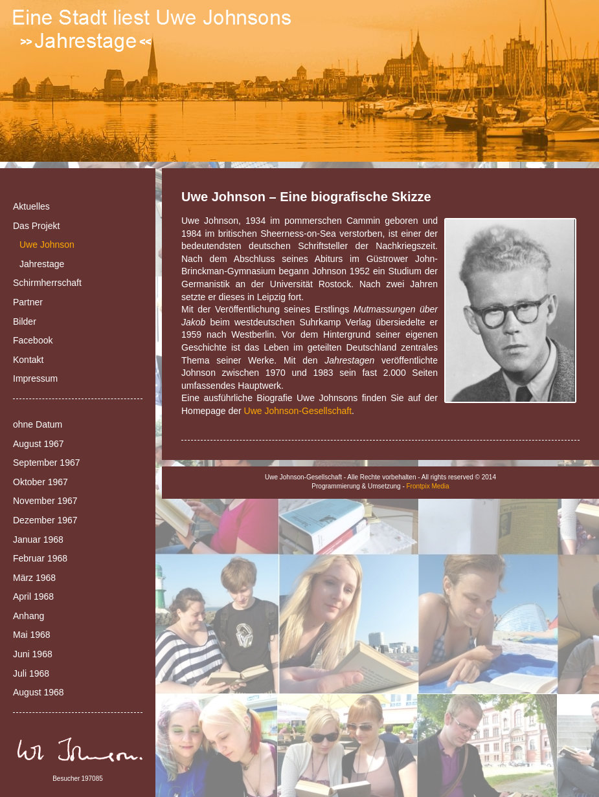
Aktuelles (31, 206)
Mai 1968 (32, 634)
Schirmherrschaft (47, 283)
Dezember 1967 (45, 520)
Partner (28, 302)
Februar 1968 (40, 558)
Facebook (32, 340)
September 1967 (46, 462)
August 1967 (38, 444)
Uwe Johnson (46, 244)
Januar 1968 (38, 539)
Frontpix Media (428, 486)
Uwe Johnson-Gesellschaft (298, 411)
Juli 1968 (31, 673)
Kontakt (28, 360)
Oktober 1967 (40, 482)
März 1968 (34, 578)
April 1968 (33, 596)
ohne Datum (37, 424)
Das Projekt (36, 226)
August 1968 (38, 692)
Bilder (24, 321)
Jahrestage (41, 264)
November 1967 (45, 501)
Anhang (28, 616)
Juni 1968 (32, 654)
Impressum (35, 378)
